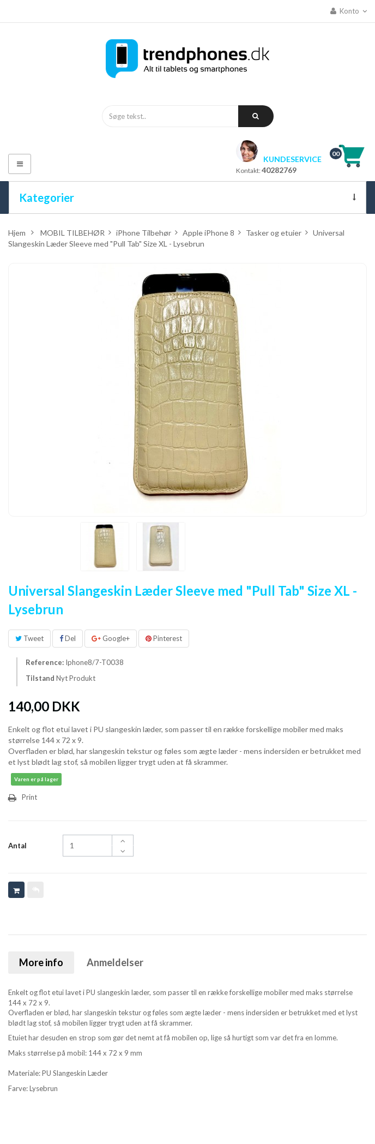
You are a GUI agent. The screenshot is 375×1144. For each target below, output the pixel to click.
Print (29, 797)
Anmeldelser (115, 962)
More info (41, 962)
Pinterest (164, 638)
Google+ (111, 638)
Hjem (17, 232)
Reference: (45, 662)
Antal (17, 845)
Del (67, 638)
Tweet (29, 638)
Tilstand (40, 678)
